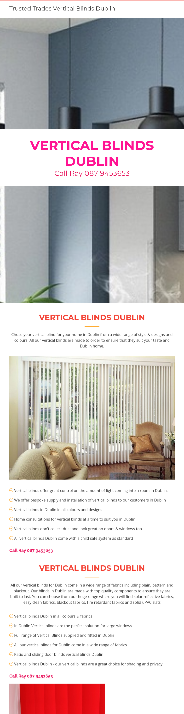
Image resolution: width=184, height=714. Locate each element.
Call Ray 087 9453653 (92, 173)
